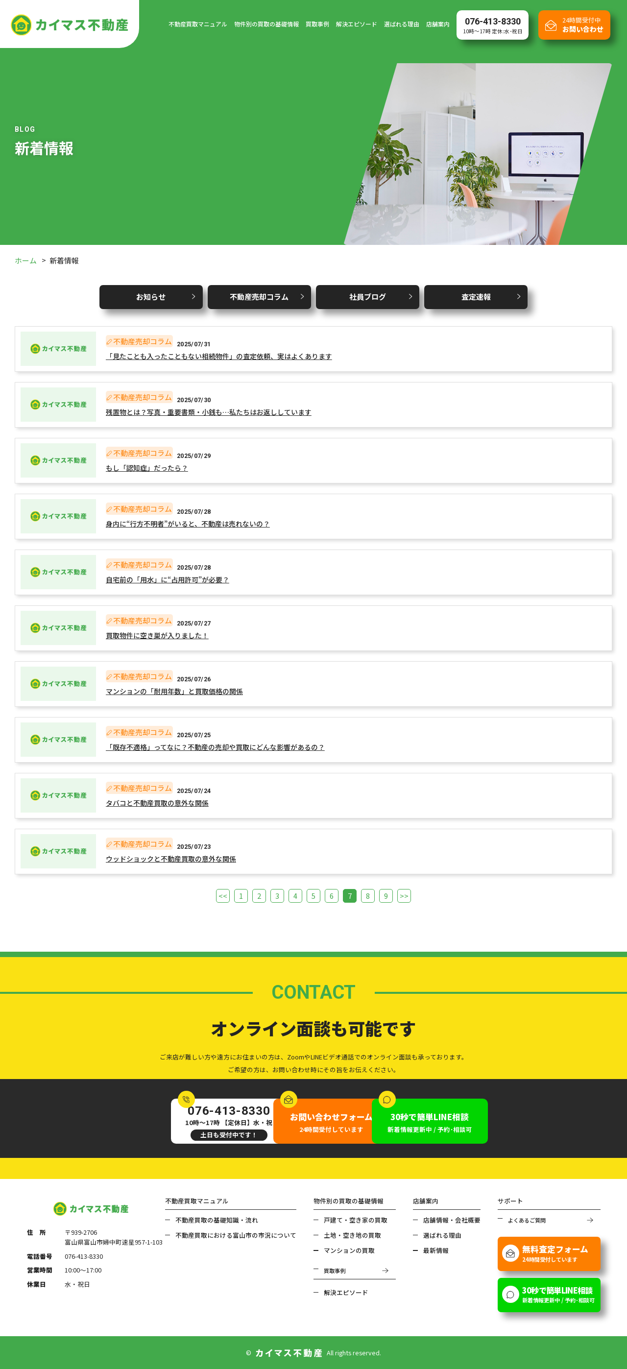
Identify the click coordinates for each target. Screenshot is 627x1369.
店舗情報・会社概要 (452, 1219)
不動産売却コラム (259, 296)
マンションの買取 (349, 1249)
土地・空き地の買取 (352, 1234)
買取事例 (317, 24)
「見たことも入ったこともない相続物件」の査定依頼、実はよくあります (219, 356)
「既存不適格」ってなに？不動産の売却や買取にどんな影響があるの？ (215, 747)
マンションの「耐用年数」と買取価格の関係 (174, 691)
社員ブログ (367, 296)
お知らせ (152, 296)
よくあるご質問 (527, 1219)
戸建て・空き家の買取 (355, 1219)
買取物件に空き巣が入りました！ (157, 635)
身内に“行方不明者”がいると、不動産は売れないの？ (188, 523)
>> (402, 895)
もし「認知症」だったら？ (147, 468)
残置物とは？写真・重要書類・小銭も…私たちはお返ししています (209, 412)
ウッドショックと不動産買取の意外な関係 (171, 859)
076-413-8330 (84, 1255)
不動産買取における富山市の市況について (235, 1234)
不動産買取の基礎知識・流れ (216, 1219)
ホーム (26, 260)
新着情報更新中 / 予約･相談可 (449, 1121)
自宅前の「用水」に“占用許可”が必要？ (167, 579)
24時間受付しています (313, 1121)
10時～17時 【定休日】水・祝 (178, 1121)
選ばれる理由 (401, 24)
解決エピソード (356, 24)
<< (224, 895)
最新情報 (436, 1249)
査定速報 (475, 296)
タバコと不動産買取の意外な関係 (157, 803)
